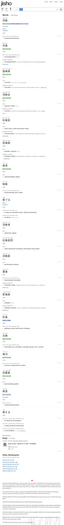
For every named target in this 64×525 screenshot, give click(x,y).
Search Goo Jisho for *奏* (10, 462)
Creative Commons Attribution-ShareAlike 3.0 (48, 517)
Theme (56, 1)
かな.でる (14, 447)
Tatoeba (21, 496)
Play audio (5, 26)
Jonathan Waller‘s (18, 522)
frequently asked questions (44, 484)
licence (48, 493)
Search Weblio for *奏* (9, 470)
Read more (5, 64)
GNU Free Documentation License (13, 519)
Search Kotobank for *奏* (9, 468)
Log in (61, 1)
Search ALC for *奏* (8, 460)
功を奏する (22, 430)
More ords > (6, 435)
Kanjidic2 (17, 491)
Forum (46, 1)
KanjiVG (26, 512)
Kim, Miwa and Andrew (22, 483)
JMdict (12, 491)
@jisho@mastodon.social (50, 483)
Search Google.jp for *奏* (10, 466)
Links (3, 33)
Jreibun (59, 496)
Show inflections (5, 203)
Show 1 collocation (5, 29)
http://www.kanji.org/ (17, 507)
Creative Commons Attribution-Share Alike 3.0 (13, 514)
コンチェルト (23, 82)
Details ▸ (59, 35)
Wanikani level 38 (24, 23)
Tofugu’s (22, 502)
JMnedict (22, 491)
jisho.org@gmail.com (11, 484)
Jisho (6, 3)
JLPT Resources (26, 522)
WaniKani (40, 502)
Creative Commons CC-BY (44, 496)
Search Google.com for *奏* (10, 464)
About (51, 1)
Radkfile (28, 491)
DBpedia (19, 517)
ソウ (12, 449)
